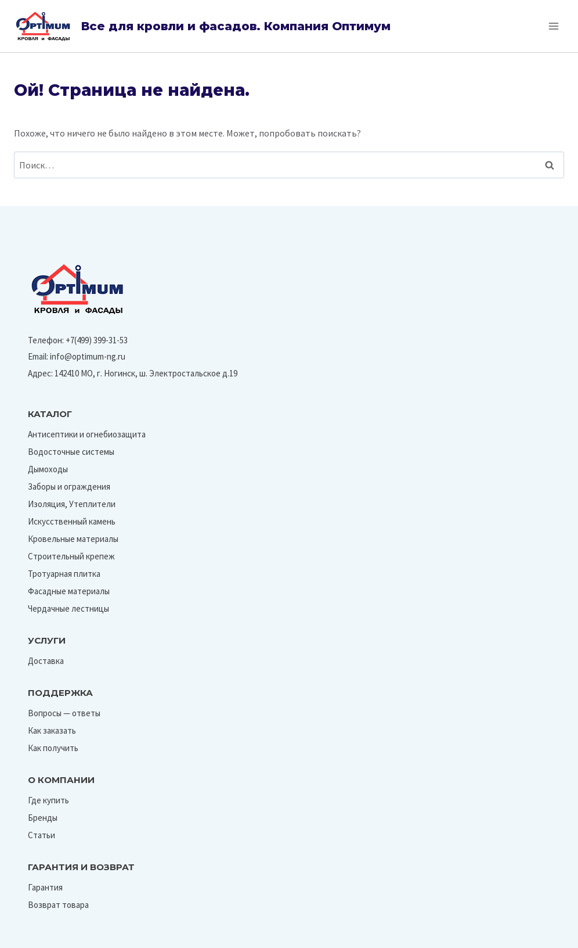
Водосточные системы (71, 451)
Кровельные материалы (73, 538)
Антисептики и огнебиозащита (87, 434)
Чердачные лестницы (68, 608)
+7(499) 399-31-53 (97, 340)
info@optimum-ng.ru (87, 356)
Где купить (48, 800)
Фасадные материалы (69, 591)
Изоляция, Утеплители (71, 503)
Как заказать (52, 730)
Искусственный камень (71, 521)
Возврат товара (58, 904)
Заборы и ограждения (69, 486)
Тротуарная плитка (64, 573)
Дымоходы (48, 469)
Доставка (46, 660)
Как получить (53, 747)
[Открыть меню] (553, 26)
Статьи (41, 835)
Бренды (42, 817)
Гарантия (45, 887)
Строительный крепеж (71, 556)
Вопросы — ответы (64, 713)
